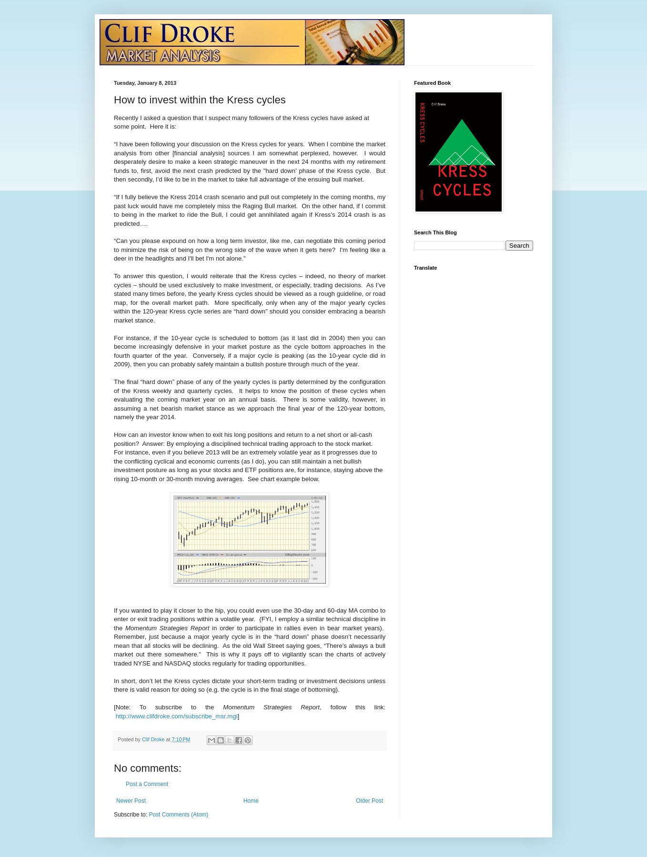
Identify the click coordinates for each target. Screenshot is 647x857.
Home (251, 800)
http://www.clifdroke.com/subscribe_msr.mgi (177, 716)
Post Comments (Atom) (178, 814)
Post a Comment (147, 784)
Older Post (369, 800)
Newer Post (131, 800)
